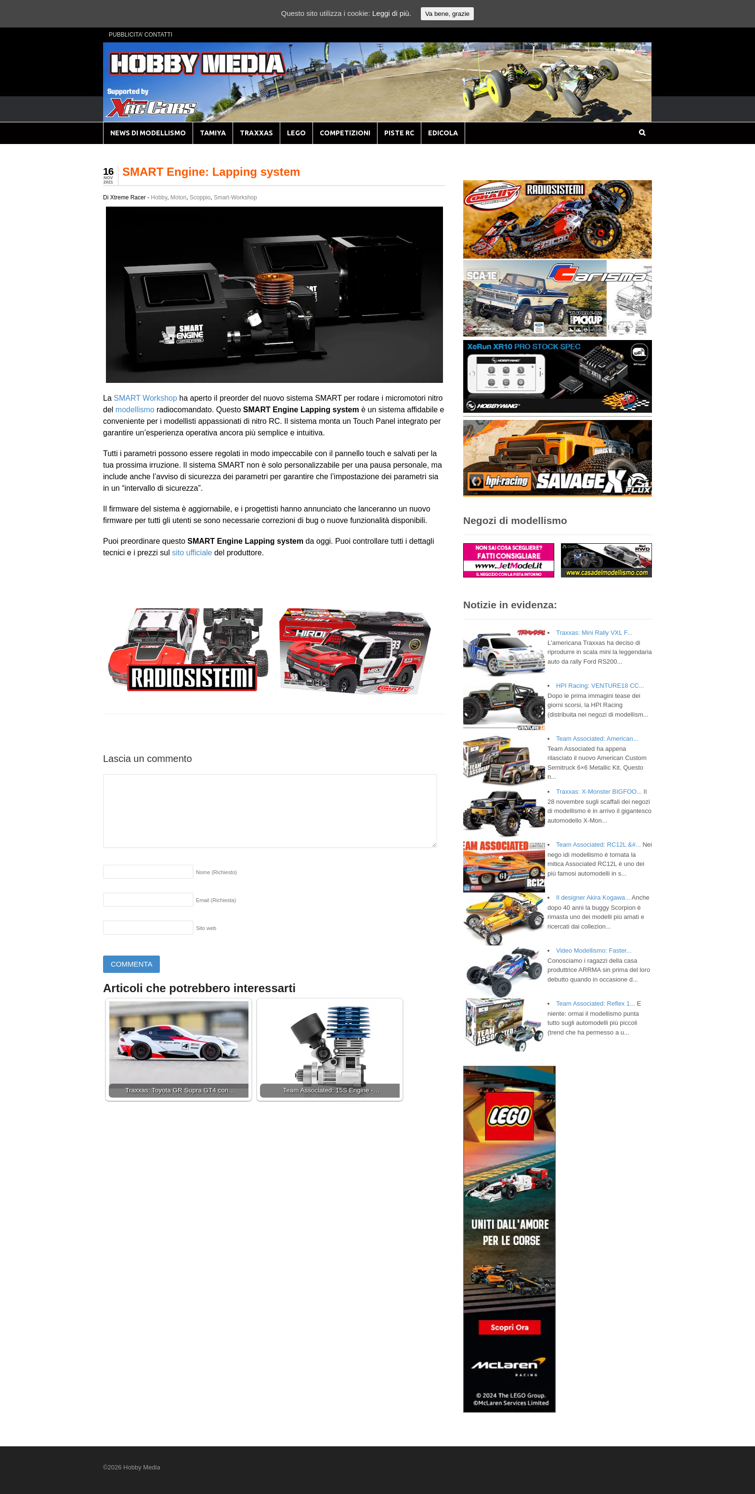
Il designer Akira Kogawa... (593, 897)
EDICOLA (443, 133)
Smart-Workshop (235, 197)
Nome (216, 872)
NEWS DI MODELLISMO (148, 133)
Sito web (206, 928)
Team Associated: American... (597, 738)
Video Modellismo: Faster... (594, 950)
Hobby (159, 197)
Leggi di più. (391, 13)
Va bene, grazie (447, 13)
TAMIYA (213, 133)
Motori (178, 197)
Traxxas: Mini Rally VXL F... (594, 632)
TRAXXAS (256, 133)
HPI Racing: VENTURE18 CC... (600, 685)
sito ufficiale (193, 553)
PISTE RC (399, 133)
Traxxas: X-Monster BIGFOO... (599, 791)
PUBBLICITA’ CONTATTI (140, 34)
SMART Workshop (145, 398)
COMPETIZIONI (345, 133)
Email (216, 900)
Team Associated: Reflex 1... (595, 1003)
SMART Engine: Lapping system (211, 171)
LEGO (296, 133)
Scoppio (200, 197)
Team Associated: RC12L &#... (598, 844)
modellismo (135, 410)
